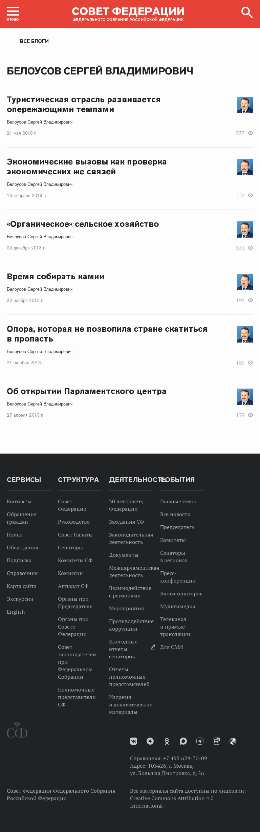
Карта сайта (22, 586)
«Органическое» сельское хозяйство (83, 224)
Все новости (175, 514)
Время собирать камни (55, 276)
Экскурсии (20, 598)
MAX (183, 741)
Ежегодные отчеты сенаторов (123, 649)
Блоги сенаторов (181, 593)
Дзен (150, 741)
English (16, 611)
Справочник (22, 573)
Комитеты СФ (75, 560)
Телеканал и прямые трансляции (175, 626)
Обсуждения (22, 547)
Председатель (177, 527)
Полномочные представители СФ (77, 697)
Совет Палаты (75, 534)
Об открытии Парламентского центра (87, 391)
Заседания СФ (126, 521)
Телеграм (199, 741)
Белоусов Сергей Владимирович (39, 122)
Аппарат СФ (73, 586)
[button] (13, 14)
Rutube (216, 741)
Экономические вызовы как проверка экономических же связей (87, 166)
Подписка (19, 560)
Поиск (14, 534)
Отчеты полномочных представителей (129, 676)
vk (133, 741)
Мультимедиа (177, 606)
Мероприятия (126, 608)
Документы (123, 554)
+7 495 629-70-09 (185, 758)
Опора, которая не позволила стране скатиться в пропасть (107, 334)
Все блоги (34, 41)
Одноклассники (167, 741)
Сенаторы (70, 547)
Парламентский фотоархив (233, 741)
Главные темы (178, 501)
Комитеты (173, 540)
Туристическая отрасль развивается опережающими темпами (84, 104)
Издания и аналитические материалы (130, 704)
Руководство (74, 521)
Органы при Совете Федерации (73, 626)
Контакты (19, 501)
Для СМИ (171, 646)
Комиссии (70, 573)
